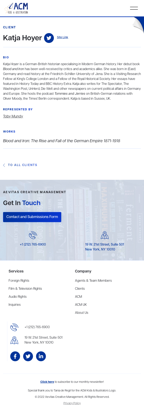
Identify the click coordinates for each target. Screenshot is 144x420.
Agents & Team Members (93, 281)
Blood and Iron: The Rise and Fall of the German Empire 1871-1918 (61, 141)
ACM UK (81, 305)
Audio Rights (18, 297)
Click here (47, 382)
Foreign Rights (19, 281)
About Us (81, 313)
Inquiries (15, 305)
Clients (80, 289)
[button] (134, 8)
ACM (78, 297)
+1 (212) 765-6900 (33, 244)
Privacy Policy (72, 403)
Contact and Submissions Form (32, 217)
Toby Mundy (13, 116)
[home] (16, 8)
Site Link (62, 37)
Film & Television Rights (25, 289)
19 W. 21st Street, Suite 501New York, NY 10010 (43, 340)
